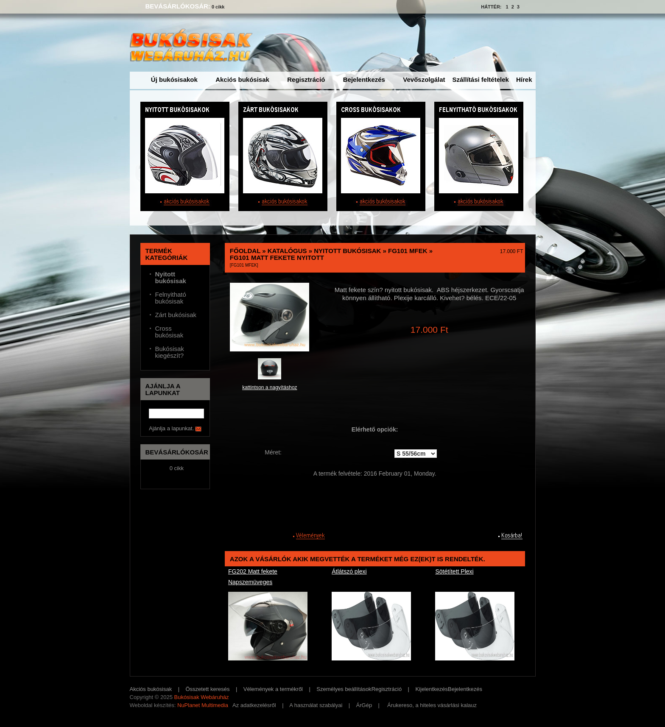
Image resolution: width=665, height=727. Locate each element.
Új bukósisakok (174, 79)
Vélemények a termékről (273, 689)
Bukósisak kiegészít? (169, 352)
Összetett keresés (208, 689)
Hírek (524, 79)
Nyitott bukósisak (347, 250)
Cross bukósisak (169, 332)
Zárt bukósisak (176, 315)
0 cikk (218, 6)
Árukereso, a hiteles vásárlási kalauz (432, 705)
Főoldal (245, 250)
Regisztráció (306, 79)
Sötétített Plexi (454, 571)
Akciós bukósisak (242, 79)
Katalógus (287, 250)
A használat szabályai (315, 705)
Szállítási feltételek (481, 79)
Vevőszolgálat (424, 79)
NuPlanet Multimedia (202, 705)
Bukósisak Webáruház (201, 697)
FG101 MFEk (408, 250)
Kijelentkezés (431, 689)
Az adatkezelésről (254, 705)
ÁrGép (364, 705)
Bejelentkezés (364, 79)
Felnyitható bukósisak (170, 298)
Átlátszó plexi (349, 571)
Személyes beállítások (343, 689)
